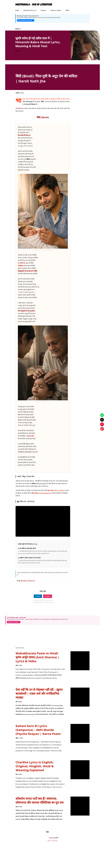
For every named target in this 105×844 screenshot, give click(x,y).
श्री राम (20, 108)
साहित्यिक (20, 265)
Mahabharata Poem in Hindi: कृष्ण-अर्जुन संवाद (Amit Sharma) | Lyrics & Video (38, 657)
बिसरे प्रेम (22, 263)
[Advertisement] (17, 636)
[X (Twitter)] (102, 420)
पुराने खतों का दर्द (31, 581)
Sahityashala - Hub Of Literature (33, 4)
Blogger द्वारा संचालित (52, 838)
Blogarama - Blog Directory (52, 840)
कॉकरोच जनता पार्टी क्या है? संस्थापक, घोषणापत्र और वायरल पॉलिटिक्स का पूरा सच (40, 800)
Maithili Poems (56, 10)
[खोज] (83, 4)
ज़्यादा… (68, 10)
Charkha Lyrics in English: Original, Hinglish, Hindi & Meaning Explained (35, 766)
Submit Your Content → (13, 622)
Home (17, 10)
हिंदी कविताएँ (23, 581)
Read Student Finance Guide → (25, 20)
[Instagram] (102, 429)
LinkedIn (37, 596)
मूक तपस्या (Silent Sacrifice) (55, 490)
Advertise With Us (29, 10)
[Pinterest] (102, 424)
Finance (43, 10)
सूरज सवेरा (31, 436)
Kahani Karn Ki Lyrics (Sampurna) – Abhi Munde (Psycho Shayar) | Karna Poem (38, 730)
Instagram (47, 596)
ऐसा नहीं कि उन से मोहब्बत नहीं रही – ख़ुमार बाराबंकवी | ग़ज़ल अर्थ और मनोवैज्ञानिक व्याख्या (39, 694)
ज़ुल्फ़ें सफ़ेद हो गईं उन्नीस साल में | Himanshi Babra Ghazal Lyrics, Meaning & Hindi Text (37, 42)
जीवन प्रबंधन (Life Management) (41, 493)
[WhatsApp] (102, 415)
